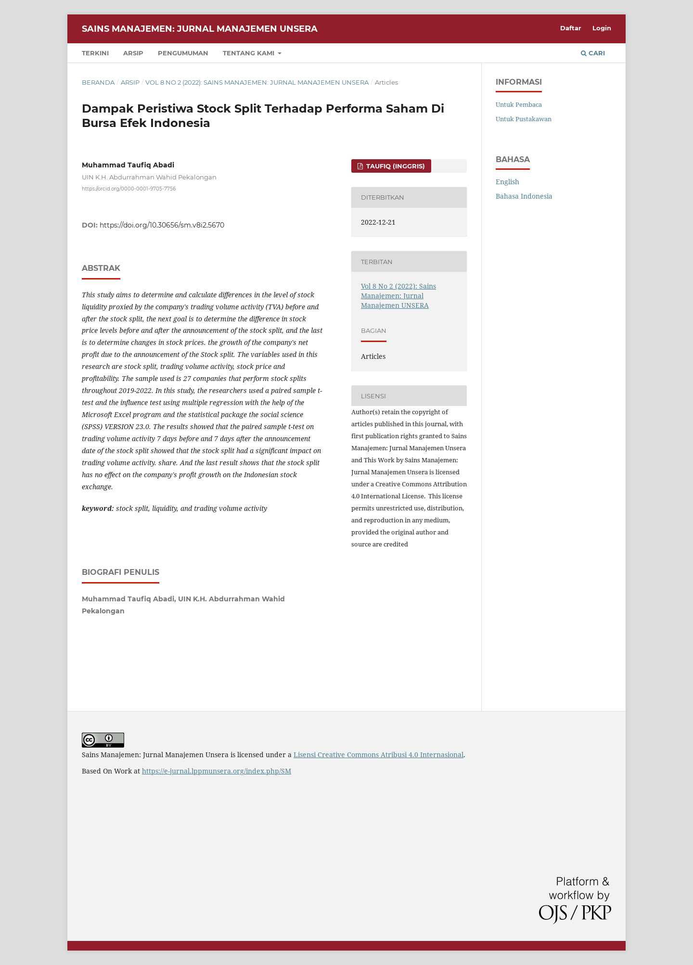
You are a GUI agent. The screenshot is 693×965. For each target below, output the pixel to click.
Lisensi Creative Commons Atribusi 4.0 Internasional (378, 754)
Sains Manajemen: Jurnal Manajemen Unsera (200, 29)
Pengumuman (183, 53)
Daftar (570, 28)
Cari (593, 53)
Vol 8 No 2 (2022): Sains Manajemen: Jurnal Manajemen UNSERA (257, 82)
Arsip (133, 53)
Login (601, 28)
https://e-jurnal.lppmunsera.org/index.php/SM (216, 770)
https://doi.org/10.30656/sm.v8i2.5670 (162, 225)
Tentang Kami (249, 53)
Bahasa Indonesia (524, 196)
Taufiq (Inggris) (394, 166)
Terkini (95, 53)
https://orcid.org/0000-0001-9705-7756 (129, 189)
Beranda (98, 82)
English (507, 181)
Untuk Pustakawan (524, 118)
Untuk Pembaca (519, 104)
